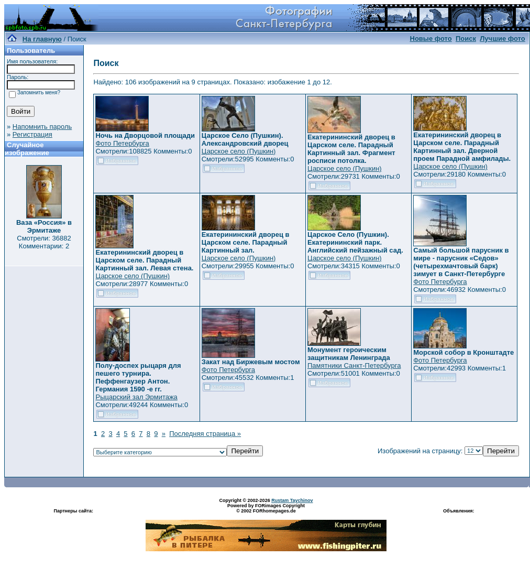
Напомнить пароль (42, 126)
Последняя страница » (205, 434)
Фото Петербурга (122, 143)
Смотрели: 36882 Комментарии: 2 (44, 242)
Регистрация (32, 134)
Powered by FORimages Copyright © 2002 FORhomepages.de (266, 508)
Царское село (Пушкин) (239, 151)
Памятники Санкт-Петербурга (354, 365)
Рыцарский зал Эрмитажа (136, 397)
